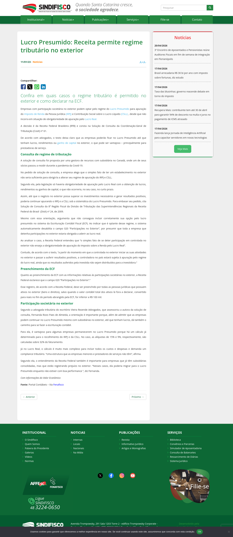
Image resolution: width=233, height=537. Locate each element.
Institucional (35, 19)
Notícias (68, 19)
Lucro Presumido (119, 108)
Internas (77, 439)
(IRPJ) (68, 114)
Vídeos (28, 456)
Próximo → (138, 396)
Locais (76, 444)
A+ (141, 62)
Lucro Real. (91, 119)
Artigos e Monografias (134, 448)
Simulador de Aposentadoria (186, 448)
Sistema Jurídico (179, 461)
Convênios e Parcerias (182, 444)
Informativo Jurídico (133, 444)
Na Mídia (78, 452)
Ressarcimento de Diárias (184, 456)
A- (144, 62)
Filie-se (165, 19)
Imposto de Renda (34, 114)
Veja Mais (183, 148)
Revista (125, 439)
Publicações (100, 19)
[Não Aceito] (228, 531)
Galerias (29, 452)
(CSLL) (124, 114)
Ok (199, 531)
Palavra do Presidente (37, 448)
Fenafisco (58, 384)
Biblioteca (175, 439)
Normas (29, 461)
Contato (197, 19)
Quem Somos (32, 444)
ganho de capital (66, 143)
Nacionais (78, 448)
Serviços (133, 19)
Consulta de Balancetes (183, 452)
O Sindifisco (31, 439)
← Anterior (29, 396)
